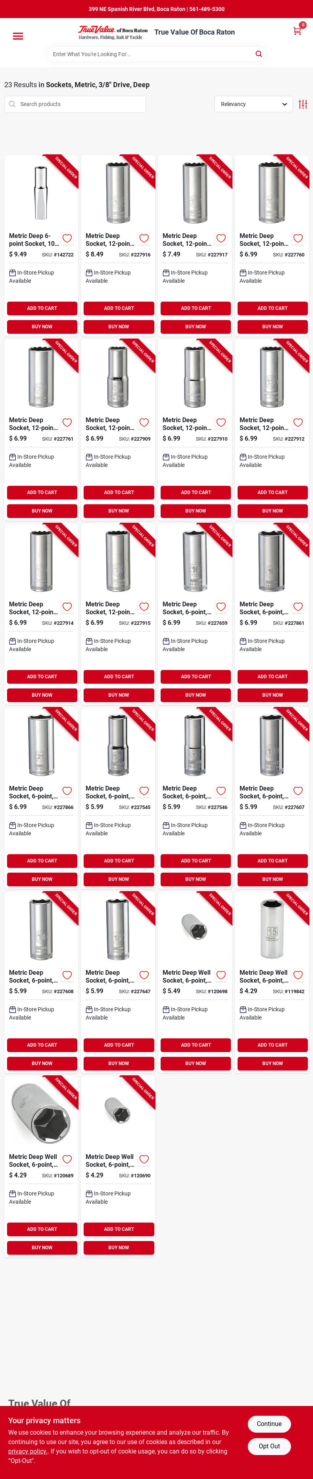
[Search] (259, 53)
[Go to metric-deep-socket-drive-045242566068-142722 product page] (41, 246)
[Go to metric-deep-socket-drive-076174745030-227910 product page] (195, 430)
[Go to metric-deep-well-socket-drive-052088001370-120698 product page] (195, 982)
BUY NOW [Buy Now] (42, 326)
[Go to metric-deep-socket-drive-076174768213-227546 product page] (195, 798)
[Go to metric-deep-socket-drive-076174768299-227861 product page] (272, 614)
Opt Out (269, 1446)
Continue (269, 1424)
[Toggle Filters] (303, 104)
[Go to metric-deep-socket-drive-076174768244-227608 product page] (41, 982)
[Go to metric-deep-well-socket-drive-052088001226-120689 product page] (41, 1167)
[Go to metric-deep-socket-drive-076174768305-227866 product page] (41, 798)
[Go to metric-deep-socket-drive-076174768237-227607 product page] (272, 798)
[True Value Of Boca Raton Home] (113, 32)
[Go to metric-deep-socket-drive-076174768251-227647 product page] (118, 982)
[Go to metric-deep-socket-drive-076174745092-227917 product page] (195, 246)
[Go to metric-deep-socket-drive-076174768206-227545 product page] (118, 798)
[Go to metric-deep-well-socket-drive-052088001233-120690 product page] (118, 1167)
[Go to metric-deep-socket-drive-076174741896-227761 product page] (41, 430)
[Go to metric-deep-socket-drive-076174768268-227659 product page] (195, 614)
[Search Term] (157, 54)
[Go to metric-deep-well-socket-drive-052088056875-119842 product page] (272, 982)
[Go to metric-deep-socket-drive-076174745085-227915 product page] (118, 614)
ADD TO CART (42, 308)
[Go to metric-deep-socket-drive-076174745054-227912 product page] (272, 430)
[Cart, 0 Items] (297, 31)
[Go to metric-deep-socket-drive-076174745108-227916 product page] (118, 246)
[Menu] (18, 36)
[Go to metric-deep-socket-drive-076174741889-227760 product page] (272, 246)
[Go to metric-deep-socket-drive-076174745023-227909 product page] (118, 430)
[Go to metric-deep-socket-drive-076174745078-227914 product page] (41, 614)
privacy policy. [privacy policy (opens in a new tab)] (28, 1451)
